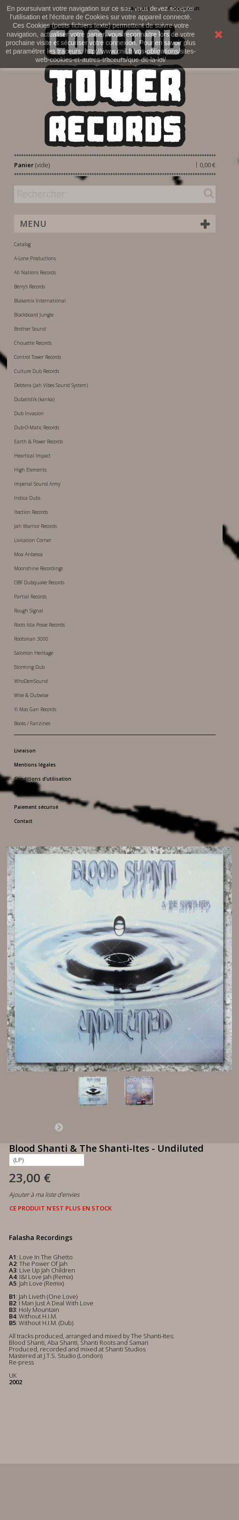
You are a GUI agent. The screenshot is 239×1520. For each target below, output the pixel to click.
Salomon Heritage (33, 653)
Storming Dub (29, 667)
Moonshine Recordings (38, 568)
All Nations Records (35, 272)
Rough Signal (28, 610)
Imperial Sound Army (37, 484)
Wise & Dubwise (31, 695)
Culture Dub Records (36, 371)
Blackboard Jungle (34, 314)
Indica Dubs (27, 498)
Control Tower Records (37, 357)
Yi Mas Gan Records (35, 709)
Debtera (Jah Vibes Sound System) (51, 385)
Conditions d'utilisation (42, 779)
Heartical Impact (32, 455)
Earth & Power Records (38, 441)
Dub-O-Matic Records (36, 427)
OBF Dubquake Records (39, 582)
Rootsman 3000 (31, 639)
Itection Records (31, 512)
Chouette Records (33, 343)
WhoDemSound (31, 681)
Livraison (25, 750)
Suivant (58, 1127)
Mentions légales (35, 764)
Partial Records (30, 596)
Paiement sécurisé (36, 807)
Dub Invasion (29, 413)
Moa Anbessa (28, 554)
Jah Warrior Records (35, 526)
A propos (25, 793)
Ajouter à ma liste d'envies (44, 1194)
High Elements (30, 469)
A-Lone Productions (35, 258)
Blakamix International (40, 300)
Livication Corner (32, 540)
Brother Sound (30, 329)
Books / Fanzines (32, 723)
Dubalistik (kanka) (34, 399)
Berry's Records (29, 286)
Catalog (22, 244)
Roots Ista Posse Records (39, 624)
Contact (23, 821)
